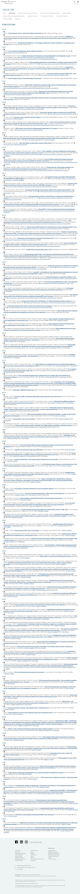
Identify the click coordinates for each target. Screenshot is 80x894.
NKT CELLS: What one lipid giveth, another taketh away (35, 143)
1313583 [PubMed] (65, 830)
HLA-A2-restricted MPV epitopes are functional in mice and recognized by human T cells (52, 227)
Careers (49, 857)
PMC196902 (65, 632)
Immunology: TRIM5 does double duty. (23, 390)
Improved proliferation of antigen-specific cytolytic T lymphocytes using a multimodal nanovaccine (40, 243)
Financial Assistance (19, 860)
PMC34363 (56, 730)
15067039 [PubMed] (25, 577)
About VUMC (17, 850)
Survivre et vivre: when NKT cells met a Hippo (27, 117)
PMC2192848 (59, 793)
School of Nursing (18, 856)
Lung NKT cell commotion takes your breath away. (28, 449)
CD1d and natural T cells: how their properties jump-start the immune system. (30, 712)
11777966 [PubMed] (68, 688)
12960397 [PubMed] (52, 632)
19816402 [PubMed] (12, 438)
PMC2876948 (7, 420)
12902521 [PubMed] (41, 606)
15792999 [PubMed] (9, 541)
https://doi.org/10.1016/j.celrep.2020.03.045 (28, 130)
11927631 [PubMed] (68, 682)
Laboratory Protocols (32, 16)
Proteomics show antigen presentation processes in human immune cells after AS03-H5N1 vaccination (40, 184)
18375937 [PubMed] (66, 466)
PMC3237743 (7, 372)
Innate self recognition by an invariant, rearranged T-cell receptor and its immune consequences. (45, 646)
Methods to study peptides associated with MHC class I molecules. (35, 814)
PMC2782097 (25, 438)
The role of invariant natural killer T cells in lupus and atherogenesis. (44, 493)
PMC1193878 (7, 527)
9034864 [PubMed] (44, 787)
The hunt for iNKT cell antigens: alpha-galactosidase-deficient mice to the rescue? (37, 396)
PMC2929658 (69, 403)
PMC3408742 (16, 357)
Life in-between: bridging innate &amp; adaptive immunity (25, 51)
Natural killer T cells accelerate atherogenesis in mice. (55, 556)
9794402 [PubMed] (52, 755)
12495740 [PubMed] (9, 674)
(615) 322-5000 (19, 869)
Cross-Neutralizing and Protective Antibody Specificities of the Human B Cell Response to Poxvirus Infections (38, 221)
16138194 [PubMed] (62, 525)
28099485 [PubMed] (69, 206)
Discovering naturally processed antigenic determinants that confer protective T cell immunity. (39, 339)
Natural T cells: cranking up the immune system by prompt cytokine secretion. (30, 729)
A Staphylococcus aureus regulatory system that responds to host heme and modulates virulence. (39, 473)
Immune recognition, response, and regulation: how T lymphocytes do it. (28, 708)
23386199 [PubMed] (40, 348)
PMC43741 (10, 805)
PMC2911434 (22, 411)
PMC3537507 (11, 386)
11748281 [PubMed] (15, 704)
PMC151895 (35, 661)
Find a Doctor (18, 852)
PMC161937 (11, 612)
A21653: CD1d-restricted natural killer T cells (39, 249)
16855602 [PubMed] (9, 490)
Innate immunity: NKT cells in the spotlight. (26, 530)
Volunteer (33, 853)
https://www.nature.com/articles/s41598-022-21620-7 (55, 75)
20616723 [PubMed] (60, 416)
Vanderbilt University (19, 857)
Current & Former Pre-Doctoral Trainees (27, 13)
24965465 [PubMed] (62, 320)
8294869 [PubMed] (73, 810)
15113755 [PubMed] (24, 558)
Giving (32, 852)
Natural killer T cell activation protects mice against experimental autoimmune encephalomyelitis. (38, 702)
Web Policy (33, 857)
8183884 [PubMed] (73, 803)
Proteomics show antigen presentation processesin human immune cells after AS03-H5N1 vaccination (30, 186)
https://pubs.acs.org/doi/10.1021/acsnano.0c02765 (30, 109)
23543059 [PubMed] (9, 341)
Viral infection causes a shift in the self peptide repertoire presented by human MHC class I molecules (41, 295)
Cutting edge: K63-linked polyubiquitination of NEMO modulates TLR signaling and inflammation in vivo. (40, 453)
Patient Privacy (33, 854)
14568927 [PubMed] (59, 625)
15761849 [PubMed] (71, 546)
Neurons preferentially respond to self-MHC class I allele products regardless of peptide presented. (43, 425)
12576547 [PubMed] (66, 667)
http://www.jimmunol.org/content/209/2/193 (15, 52)
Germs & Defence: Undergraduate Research (14, 16)
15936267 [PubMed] (66, 530)
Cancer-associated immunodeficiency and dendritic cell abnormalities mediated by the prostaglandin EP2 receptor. (41, 658)
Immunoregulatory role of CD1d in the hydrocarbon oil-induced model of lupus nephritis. (40, 604)
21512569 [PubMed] (57, 390)
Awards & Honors (66, 13)
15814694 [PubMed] (70, 535)
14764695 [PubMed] (28, 583)
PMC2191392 (11, 811)
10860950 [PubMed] (43, 730)
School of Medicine (19, 854)
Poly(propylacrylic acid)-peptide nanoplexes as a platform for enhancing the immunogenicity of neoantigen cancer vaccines (39, 168)
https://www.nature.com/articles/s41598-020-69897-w (64, 114)
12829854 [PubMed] (68, 611)
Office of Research (34, 850)
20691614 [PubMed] (56, 403)
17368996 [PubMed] (35, 482)
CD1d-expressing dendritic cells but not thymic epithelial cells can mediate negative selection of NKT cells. (41, 616)
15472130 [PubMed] (12, 596)
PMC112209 (36, 725)
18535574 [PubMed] (70, 449)
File (42, 130)
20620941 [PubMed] (9, 411)
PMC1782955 (42, 648)
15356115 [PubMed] (60, 564)
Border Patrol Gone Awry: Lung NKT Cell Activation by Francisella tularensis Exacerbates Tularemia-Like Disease (40, 268)
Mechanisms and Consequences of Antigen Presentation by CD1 (36, 238)
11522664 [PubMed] (12, 698)
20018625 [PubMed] (29, 427)
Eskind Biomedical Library (20, 859)
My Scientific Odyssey (62, 16)
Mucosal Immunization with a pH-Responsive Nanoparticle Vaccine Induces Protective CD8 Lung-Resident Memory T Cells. (38, 138)
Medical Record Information (53, 853)
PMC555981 (22, 541)
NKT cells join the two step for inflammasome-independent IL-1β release (36, 128)
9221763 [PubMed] (22, 769)
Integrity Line (33, 860)
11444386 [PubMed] (9, 709)
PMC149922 (7, 669)
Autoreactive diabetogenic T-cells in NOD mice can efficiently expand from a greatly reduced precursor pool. (40, 695)
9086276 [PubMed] (27, 774)
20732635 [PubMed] (12, 398)
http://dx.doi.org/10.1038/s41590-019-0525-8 (15, 144)
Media (32, 856)
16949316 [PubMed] (17, 517)
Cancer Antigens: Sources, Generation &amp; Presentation (25, 33)
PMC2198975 (34, 769)
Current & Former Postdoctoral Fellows (49, 13)
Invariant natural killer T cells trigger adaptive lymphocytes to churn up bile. (36, 459)
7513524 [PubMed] (12, 816)
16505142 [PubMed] (34, 506)
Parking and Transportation (20, 853)
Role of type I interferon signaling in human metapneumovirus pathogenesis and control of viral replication (40, 311)
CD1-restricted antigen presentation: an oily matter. (29, 672)
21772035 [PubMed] (50, 377)
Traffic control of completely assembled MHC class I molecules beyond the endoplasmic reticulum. (36, 772)
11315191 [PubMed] (17, 714)
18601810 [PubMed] (47, 446)
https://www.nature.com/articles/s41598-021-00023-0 (18, 94)
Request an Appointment (53, 856)
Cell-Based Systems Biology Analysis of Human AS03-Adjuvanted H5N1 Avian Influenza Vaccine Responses (41, 205)
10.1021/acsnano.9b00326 (34, 140)
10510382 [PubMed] (18, 740)
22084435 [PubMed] (65, 370)
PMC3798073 (53, 348)
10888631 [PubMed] (23, 725)
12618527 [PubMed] (22, 661)
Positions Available (7, 19)
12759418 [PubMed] (50, 643)
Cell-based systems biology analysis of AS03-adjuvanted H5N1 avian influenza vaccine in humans (31, 204)
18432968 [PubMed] (43, 511)
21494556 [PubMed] (61, 366)
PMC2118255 (47, 506)
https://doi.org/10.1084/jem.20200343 (13, 119)
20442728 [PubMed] (64, 419)
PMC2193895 (45, 619)
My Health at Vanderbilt (53, 852)
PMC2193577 (28, 704)
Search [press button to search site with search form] (74, 2)
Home (4, 13)
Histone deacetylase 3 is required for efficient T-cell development (57, 278)
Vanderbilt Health (51, 850)
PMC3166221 (63, 377)
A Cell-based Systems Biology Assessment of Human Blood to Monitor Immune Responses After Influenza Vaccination (38, 289)
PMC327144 (54, 590)
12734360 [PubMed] (30, 654)
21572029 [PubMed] (71, 385)
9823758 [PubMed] (36, 750)
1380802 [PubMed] (66, 824)
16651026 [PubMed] (26, 500)
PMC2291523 (11, 548)
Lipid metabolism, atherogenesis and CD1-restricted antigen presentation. (41, 498)
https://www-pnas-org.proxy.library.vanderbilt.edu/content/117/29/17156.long (43, 125)
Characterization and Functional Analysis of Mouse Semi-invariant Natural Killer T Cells (50, 190)
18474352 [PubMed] (12, 461)
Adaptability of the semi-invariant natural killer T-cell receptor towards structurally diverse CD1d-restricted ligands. (39, 436)
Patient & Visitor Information (54, 854)
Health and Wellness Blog (36, 842)
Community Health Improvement (37, 859)
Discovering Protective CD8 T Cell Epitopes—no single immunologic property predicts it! (47, 301)
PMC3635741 (22, 341)
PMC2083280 (16, 475)
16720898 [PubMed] (19, 495)
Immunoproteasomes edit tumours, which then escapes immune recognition (30, 306)
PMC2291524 (32, 495)
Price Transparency (52, 859)
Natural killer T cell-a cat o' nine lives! (24, 419)
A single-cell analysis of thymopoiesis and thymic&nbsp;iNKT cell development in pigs (45, 56)
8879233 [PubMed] (47, 793)
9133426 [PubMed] (32, 779)
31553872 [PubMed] (49, 140)
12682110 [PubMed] (32, 619)
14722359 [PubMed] (41, 590)
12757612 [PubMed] (29, 648)
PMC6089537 (7, 156)
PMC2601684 (31, 456)
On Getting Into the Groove (47, 16)
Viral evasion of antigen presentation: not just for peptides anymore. (34, 488)
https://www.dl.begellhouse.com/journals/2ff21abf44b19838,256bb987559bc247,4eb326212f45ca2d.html (31, 88)
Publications (12, 13)
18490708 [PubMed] (18, 456)
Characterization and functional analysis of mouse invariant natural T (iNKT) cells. (44, 509)
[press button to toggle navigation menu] (78, 3)
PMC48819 (6, 832)
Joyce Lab (8, 9)
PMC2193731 (11, 683)
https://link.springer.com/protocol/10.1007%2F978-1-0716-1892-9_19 (58, 64)
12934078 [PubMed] (15, 638)
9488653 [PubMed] (49, 759)
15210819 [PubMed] (70, 571)
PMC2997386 (42, 427)
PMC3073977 (74, 366)
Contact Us (18, 19)
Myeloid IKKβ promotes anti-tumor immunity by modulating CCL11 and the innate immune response (40, 329)
